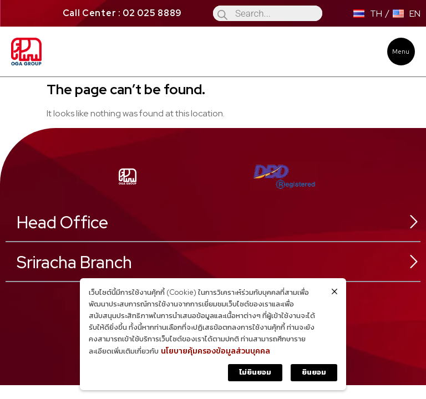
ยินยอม (314, 372)
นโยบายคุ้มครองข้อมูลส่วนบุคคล (215, 351)
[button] (401, 51)
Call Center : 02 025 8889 (122, 13)
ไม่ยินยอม (255, 372)
